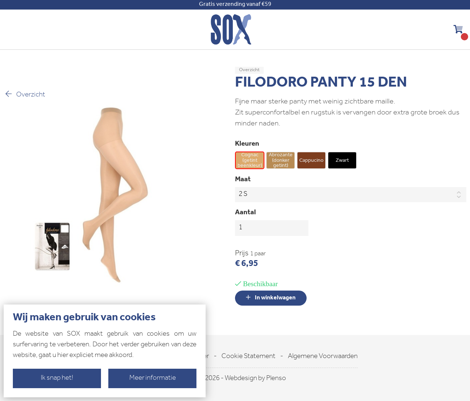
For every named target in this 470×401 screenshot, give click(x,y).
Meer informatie (152, 378)
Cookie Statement (248, 356)
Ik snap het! (57, 378)
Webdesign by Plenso (255, 378)
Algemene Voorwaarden (323, 356)
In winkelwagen (271, 297)
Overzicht (24, 94)
